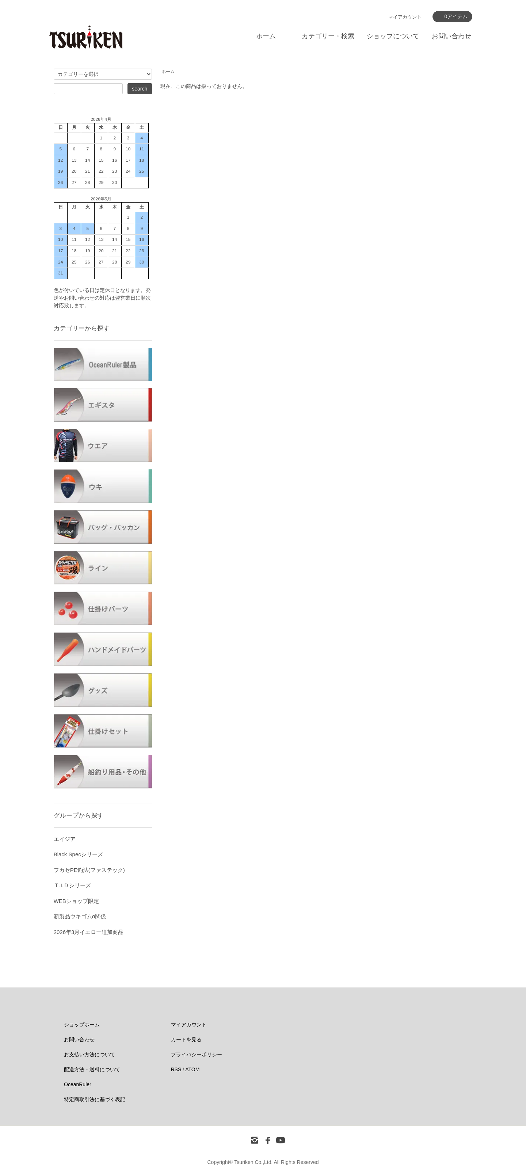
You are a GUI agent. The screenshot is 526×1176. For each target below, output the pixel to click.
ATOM (192, 1069)
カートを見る (186, 1039)
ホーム (266, 36)
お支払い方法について (89, 1054)
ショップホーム (82, 1024)
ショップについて (393, 36)
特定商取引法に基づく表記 (94, 1099)
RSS (176, 1069)
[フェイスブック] (267, 1140)
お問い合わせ (451, 36)
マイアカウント (405, 17)
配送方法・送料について (92, 1069)
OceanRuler (77, 1084)
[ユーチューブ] (280, 1140)
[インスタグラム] (254, 1140)
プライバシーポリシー (196, 1054)
